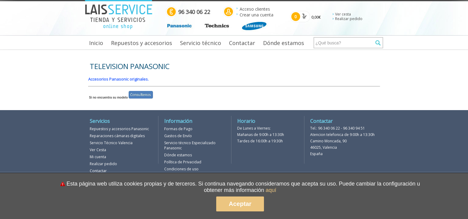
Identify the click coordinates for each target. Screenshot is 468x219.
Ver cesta (343, 14)
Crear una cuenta (256, 15)
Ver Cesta (98, 149)
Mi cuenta (98, 156)
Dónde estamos (283, 43)
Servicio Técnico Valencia (111, 142)
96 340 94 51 (354, 128)
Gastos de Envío (178, 135)
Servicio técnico (200, 43)
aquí (271, 190)
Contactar (242, 43)
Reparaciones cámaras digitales (117, 135)
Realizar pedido (348, 18)
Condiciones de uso (181, 169)
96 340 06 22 (329, 128)
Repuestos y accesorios (141, 43)
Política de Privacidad (182, 162)
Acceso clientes (255, 9)
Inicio (96, 43)
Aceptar (240, 203)
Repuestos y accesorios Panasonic (119, 128)
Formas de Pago (178, 128)
